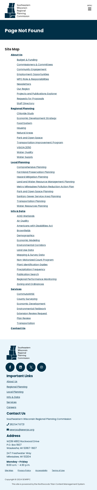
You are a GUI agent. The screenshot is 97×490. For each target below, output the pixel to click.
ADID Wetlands (25, 216)
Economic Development (31, 303)
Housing (21, 128)
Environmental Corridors (31, 245)
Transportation (26, 323)
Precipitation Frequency (31, 269)
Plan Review (24, 318)
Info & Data (18, 211)
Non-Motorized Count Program (35, 259)
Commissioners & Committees (35, 64)
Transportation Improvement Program (40, 142)
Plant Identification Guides (32, 264)
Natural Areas (25, 132)
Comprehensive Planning (31, 167)
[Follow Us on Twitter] (31, 367)
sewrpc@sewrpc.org (22, 429)
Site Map (9, 470)
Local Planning (20, 162)
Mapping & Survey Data (31, 255)
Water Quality (25, 152)
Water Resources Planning (32, 206)
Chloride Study (25, 113)
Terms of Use (58, 470)
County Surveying (27, 299)
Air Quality (23, 221)
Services (16, 289)
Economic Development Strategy (36, 118)
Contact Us (18, 328)
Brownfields (23, 230)
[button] (90, 7)
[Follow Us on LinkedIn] (20, 367)
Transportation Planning (31, 201)
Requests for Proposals (30, 98)
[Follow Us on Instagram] (41, 367)
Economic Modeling (28, 240)
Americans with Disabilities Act (35, 225)
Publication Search (28, 274)
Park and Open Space (30, 137)
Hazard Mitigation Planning (32, 177)
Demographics (25, 235)
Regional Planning (22, 108)
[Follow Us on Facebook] (10, 367)
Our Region (23, 89)
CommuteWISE (25, 294)
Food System (24, 123)
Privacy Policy (24, 470)
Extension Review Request (32, 313)
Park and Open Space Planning (35, 191)
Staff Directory (25, 103)
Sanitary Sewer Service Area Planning (39, 196)
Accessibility (41, 470)
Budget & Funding (27, 59)
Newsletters (24, 84)
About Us (16, 55)
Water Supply (25, 157)
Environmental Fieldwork (31, 308)
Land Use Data (25, 250)
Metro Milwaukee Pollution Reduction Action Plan (45, 186)
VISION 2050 (24, 147)
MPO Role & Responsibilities (33, 79)
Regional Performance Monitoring (37, 279)
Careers (11, 407)
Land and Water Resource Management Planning (46, 181)
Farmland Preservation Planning (36, 172)
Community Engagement (31, 69)
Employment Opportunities (33, 74)
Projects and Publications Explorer (37, 93)
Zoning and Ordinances (30, 284)
